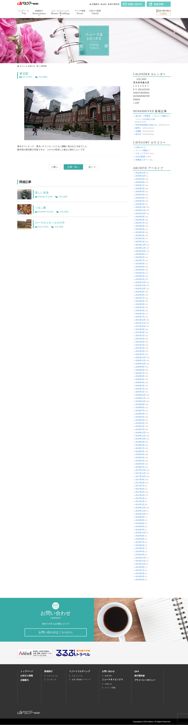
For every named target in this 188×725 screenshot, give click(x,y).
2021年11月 (140, 323)
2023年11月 (140, 248)
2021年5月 (140, 342)
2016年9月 (140, 517)
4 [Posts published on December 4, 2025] (140, 86)
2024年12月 (140, 207)
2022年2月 (140, 313)
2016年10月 (140, 514)
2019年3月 (140, 423)
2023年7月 (140, 260)
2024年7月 (140, 223)
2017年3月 (140, 498)
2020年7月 (140, 373)
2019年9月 (140, 404)
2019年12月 (140, 395)
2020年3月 (140, 385)
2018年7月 (140, 448)
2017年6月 (140, 489)
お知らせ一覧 (33, 66)
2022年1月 (140, 317)
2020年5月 (140, 379)
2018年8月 (140, 445)
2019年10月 (140, 401)
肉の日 (138, 134)
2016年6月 (140, 523)
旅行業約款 (139, 676)
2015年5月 (140, 548)
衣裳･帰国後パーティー (81, 680)
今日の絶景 (42, 77)
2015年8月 (140, 539)
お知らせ (139, 147)
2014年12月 (140, 557)
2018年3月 (140, 460)
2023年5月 (140, 266)
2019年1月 (140, 429)
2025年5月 (140, 191)
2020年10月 (140, 363)
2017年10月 (140, 476)
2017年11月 (140, 473)
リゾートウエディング (79, 671)
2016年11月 (140, 511)
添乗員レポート (142, 159)
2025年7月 (140, 185)
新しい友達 (42, 192)
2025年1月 (140, 204)
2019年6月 (140, 413)
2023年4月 (140, 270)
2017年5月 (140, 492)
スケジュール (52, 676)
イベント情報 (141, 150)
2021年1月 (140, 354)
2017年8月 (140, 482)
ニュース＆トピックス (112, 679)
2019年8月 (140, 407)
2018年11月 (140, 435)
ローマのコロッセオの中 (51, 222)
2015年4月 (140, 551)
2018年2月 (140, 464)
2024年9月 (140, 216)
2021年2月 (140, 351)
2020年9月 (140, 367)
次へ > (91, 167)
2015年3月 (140, 554)
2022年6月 (140, 301)
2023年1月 (140, 279)
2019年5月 (140, 417)
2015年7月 (140, 542)
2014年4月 (140, 579)
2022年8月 (140, 295)
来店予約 (108, 676)
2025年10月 (140, 176)
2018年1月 (140, 467)
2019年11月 (140, 398)
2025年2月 (140, 201)
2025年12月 (140, 173)
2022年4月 (140, 307)
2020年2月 (140, 388)
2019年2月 (140, 426)
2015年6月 (140, 545)
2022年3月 (140, 310)
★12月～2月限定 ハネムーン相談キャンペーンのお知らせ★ (152, 117)
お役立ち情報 (26, 676)
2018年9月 (140, 442)
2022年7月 (140, 298)
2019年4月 (140, 420)
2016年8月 (140, 520)
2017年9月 (140, 479)
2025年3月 (140, 198)
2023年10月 (140, 251)
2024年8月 (140, 219)
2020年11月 (140, 360)
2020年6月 (140, 376)
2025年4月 (140, 194)
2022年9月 (140, 291)
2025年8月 (140, 182)
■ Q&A (104, 4)
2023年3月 (140, 273)
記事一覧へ (73, 167)
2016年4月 (140, 529)
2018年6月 (140, 451)
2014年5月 (140, 576)
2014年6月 (140, 573)
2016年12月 (140, 507)
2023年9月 (140, 254)
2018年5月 (140, 454)
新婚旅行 (48, 671)
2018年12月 (140, 432)
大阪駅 (138, 131)
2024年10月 (140, 213)
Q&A (136, 671)
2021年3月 (140, 348)
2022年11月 (140, 285)
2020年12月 (140, 357)
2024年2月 (140, 238)
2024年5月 (140, 229)
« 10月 (136, 103)
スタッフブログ (142, 153)
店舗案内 (24, 680)
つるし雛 (41, 207)
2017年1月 (140, 504)
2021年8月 (140, 332)
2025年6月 (140, 188)
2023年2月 (140, 276)
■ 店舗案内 (94, 4)
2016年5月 (140, 526)
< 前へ (54, 167)
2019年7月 (140, 410)
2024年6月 (140, 226)
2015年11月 (140, 532)
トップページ (26, 671)
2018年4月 (140, 457)
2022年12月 (140, 282)
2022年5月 (140, 304)
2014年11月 (140, 561)
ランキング (51, 680)
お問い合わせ (108, 671)
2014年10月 (140, 564)
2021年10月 (140, 326)
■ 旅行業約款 (114, 4)
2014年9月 (140, 567)
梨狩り (138, 128)
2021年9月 (140, 329)
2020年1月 (140, 392)
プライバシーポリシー (144, 680)
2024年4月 (140, 232)
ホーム (22, 66)
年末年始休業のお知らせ (146, 125)
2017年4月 (140, 495)
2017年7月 (140, 486)
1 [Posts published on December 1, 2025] (133, 86)
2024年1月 (140, 241)
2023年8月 (140, 257)
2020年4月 (140, 382)
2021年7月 (140, 335)
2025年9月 (140, 179)
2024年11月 (140, 210)
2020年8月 (140, 370)
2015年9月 (140, 535)
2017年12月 (140, 470)
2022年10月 (140, 288)
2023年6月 (140, 263)
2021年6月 (140, 338)
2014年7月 (140, 570)
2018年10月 (140, 439)
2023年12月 (140, 244)
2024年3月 (140, 235)
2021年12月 (140, 320)
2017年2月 (140, 501)
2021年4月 (140, 345)
